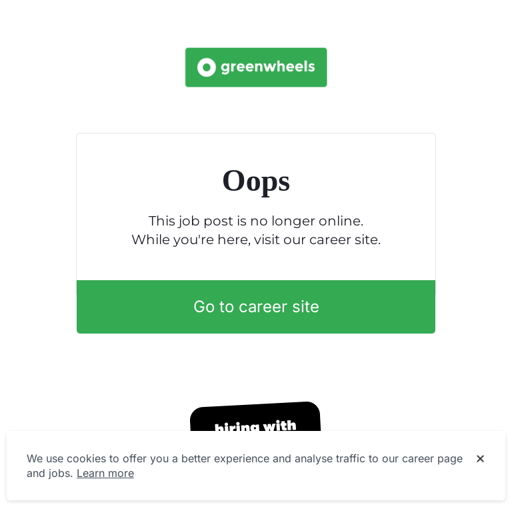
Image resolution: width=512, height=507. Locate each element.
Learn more (105, 473)
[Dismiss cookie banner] (480, 459)
